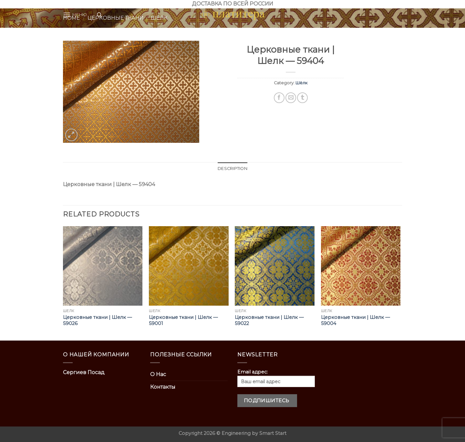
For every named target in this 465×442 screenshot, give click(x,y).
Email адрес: (276, 378)
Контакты (162, 387)
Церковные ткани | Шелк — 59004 (355, 320)
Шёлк (301, 82)
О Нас (158, 374)
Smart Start (272, 433)
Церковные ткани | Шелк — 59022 (269, 320)
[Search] (99, 15)
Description (232, 168)
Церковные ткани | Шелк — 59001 (183, 320)
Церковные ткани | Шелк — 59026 (97, 320)
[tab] (232, 168)
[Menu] (75, 15)
